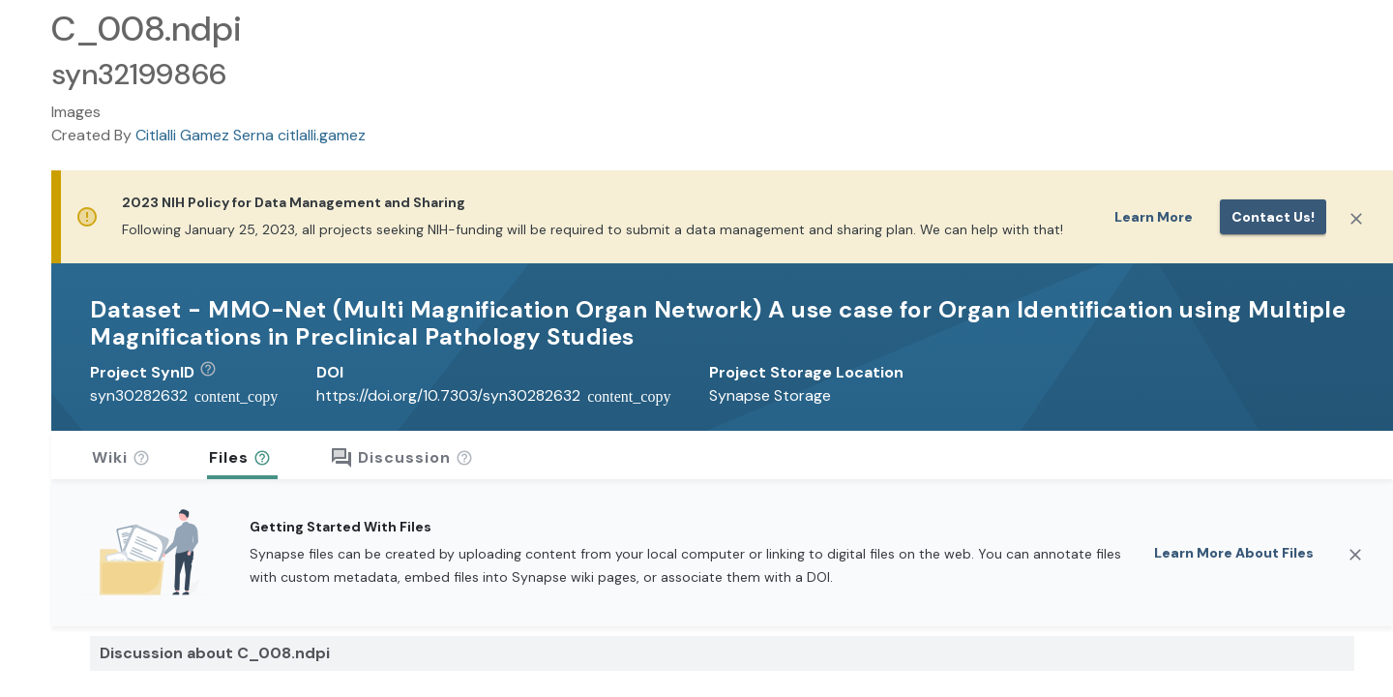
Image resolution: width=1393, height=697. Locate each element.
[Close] (1356, 218)
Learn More (1153, 217)
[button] (215, 372)
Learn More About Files (1234, 552)
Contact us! (1273, 217)
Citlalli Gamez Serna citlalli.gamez (250, 135)
